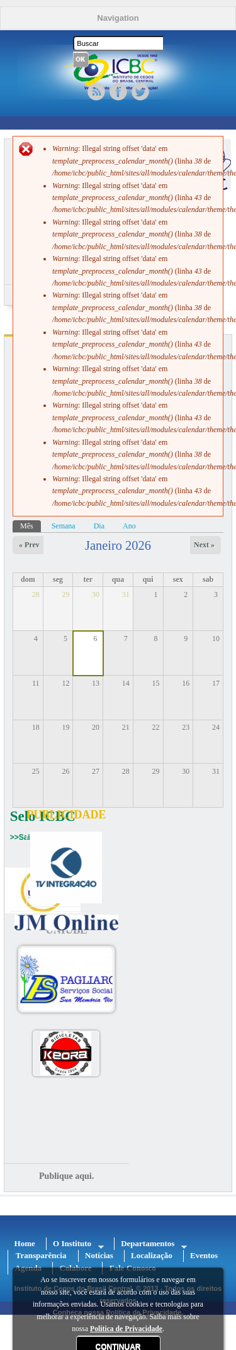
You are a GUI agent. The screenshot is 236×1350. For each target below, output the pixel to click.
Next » (204, 544)
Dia (99, 526)
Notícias (99, 1255)
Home (24, 1243)
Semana (64, 526)
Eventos (204, 1255)
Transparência (41, 1255)
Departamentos (151, 1244)
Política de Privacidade (126, 1329)
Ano (129, 526)
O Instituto (75, 1244)
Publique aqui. (66, 1176)
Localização (151, 1255)
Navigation (117, 18)
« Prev (29, 544)
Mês (30, 525)
